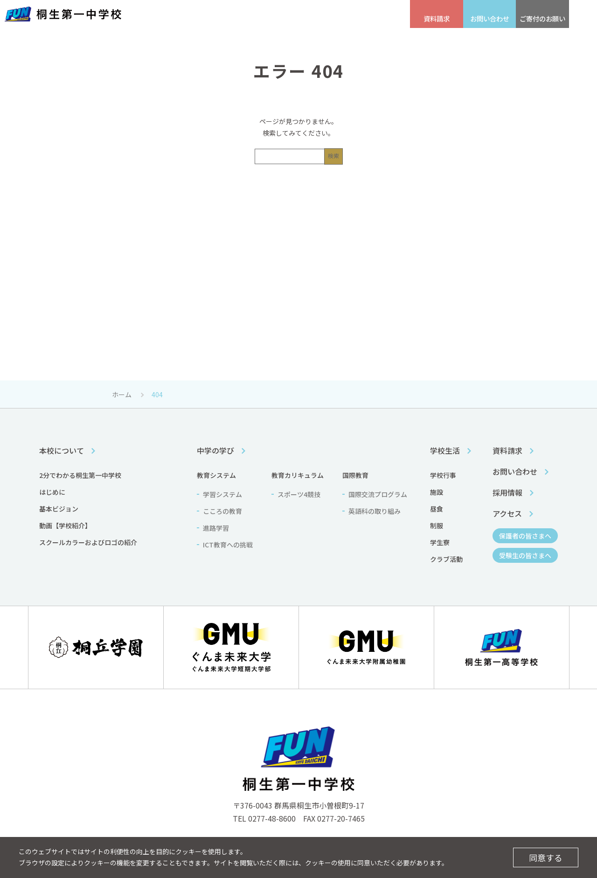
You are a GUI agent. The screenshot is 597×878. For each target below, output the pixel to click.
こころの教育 (222, 511)
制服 (436, 525)
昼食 (436, 508)
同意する (545, 857)
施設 (436, 492)
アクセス (216, 14)
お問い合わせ (515, 471)
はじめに (52, 492)
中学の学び (285, 37)
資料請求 (507, 450)
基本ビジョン (58, 508)
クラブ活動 (446, 559)
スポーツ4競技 (299, 494)
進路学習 (216, 527)
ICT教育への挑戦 (228, 544)
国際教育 (355, 475)
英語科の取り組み (374, 511)
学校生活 (378, 37)
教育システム (216, 475)
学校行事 (443, 475)
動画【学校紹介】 (65, 525)
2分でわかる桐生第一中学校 (80, 475)
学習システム (222, 494)
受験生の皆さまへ (264, 14)
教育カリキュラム (297, 475)
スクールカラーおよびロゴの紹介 (88, 542)
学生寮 (440, 542)
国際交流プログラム (377, 494)
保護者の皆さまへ (326, 14)
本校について (191, 37)
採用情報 (173, 14)
